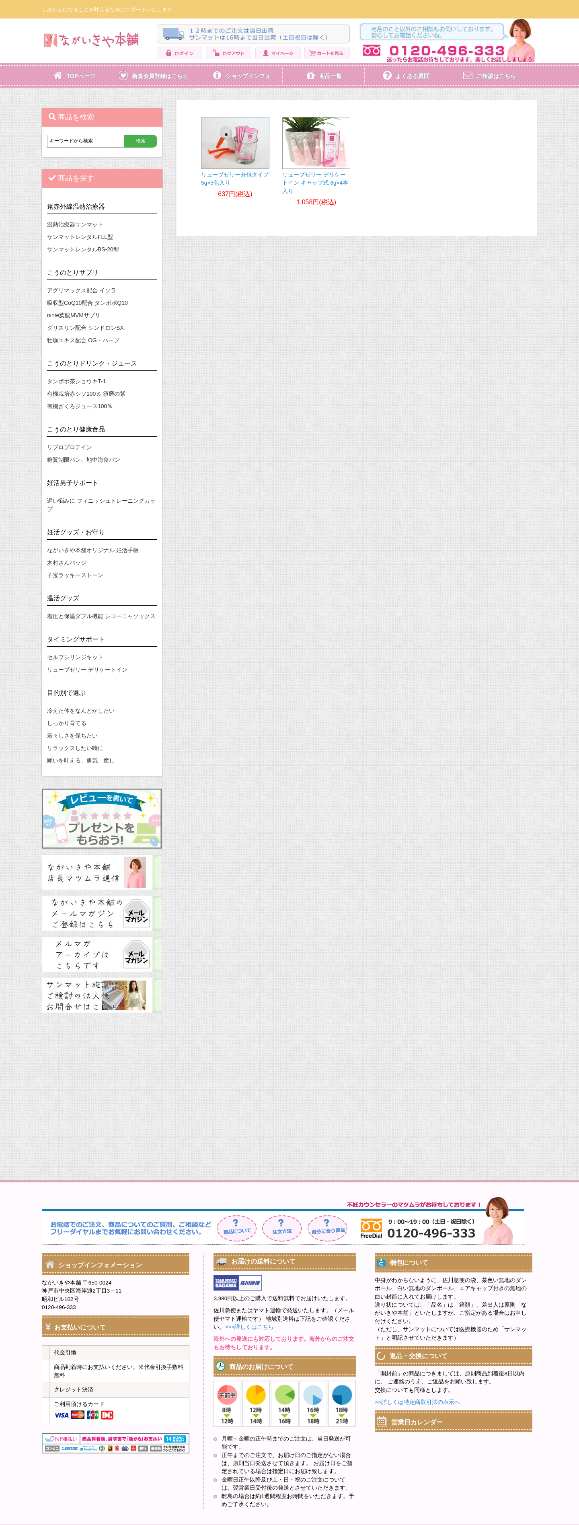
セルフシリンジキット (75, 657)
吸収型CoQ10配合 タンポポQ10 (87, 303)
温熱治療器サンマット (75, 224)
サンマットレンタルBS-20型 (83, 249)
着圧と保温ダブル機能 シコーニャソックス (101, 616)
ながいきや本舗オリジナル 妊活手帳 (93, 550)
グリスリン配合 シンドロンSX (85, 328)
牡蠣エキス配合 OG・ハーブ (83, 340)
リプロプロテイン (69, 447)
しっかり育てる (66, 723)
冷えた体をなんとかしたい (81, 710)
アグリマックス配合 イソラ (81, 290)
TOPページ (80, 76)
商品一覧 (330, 76)
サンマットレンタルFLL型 (80, 237)
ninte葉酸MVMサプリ (74, 315)
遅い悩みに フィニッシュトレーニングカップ (101, 504)
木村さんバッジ (66, 562)
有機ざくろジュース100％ (80, 406)
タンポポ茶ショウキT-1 (76, 381)
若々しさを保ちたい (72, 735)
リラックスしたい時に (75, 748)
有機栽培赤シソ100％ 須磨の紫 (86, 393)
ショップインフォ (248, 76)
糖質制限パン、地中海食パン (83, 459)
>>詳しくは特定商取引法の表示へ (417, 1402)
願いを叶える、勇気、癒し (81, 760)
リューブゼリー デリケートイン (87, 669)
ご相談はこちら (496, 76)
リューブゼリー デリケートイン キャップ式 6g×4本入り (315, 183)
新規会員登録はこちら (160, 76)
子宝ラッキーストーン (75, 575)
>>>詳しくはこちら (249, 1327)
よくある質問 (412, 76)
